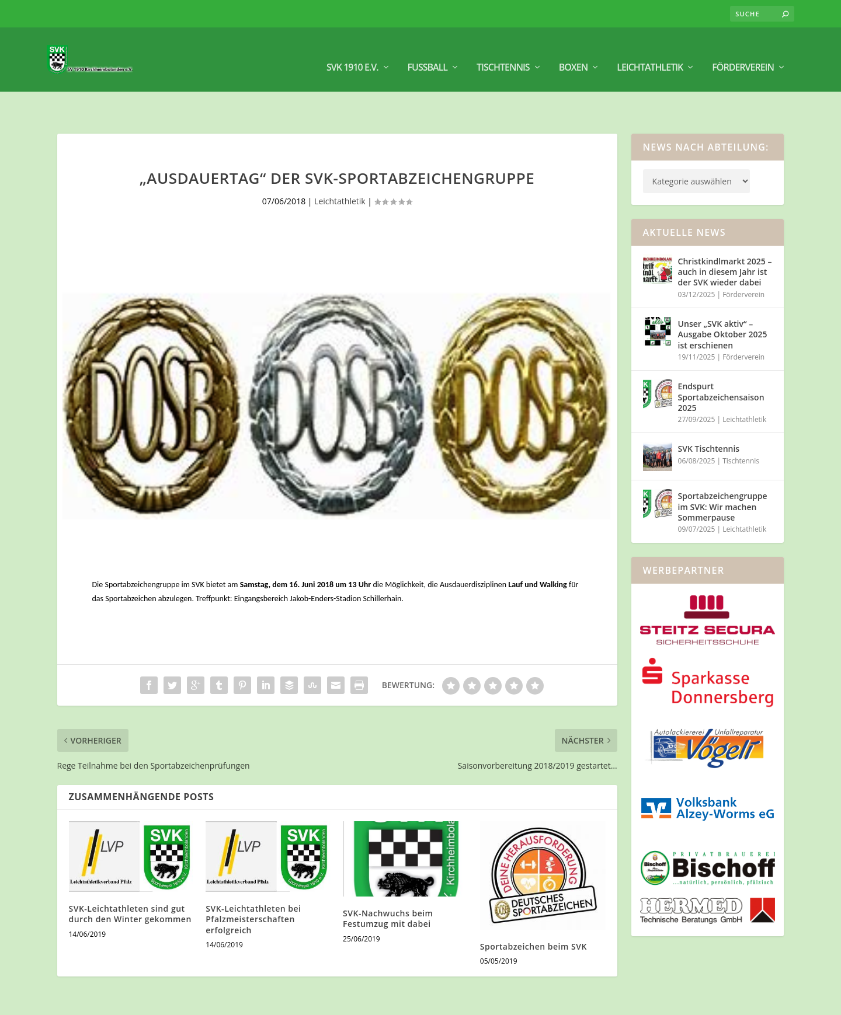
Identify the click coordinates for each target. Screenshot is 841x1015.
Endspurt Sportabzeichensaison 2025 (721, 363)
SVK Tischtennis (709, 415)
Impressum (705, 1001)
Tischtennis (503, 52)
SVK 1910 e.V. (352, 52)
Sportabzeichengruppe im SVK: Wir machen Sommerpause (722, 473)
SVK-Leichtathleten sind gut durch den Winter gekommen (130, 880)
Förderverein (743, 52)
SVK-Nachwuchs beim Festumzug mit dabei (388, 885)
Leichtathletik (650, 52)
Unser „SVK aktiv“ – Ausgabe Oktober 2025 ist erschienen (722, 301)
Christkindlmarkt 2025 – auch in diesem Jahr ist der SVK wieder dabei (725, 238)
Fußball (428, 52)
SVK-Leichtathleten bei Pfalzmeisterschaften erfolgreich (253, 886)
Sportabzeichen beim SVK (533, 913)
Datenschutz (759, 1001)
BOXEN (573, 52)
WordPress (252, 1001)
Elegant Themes (132, 1001)
